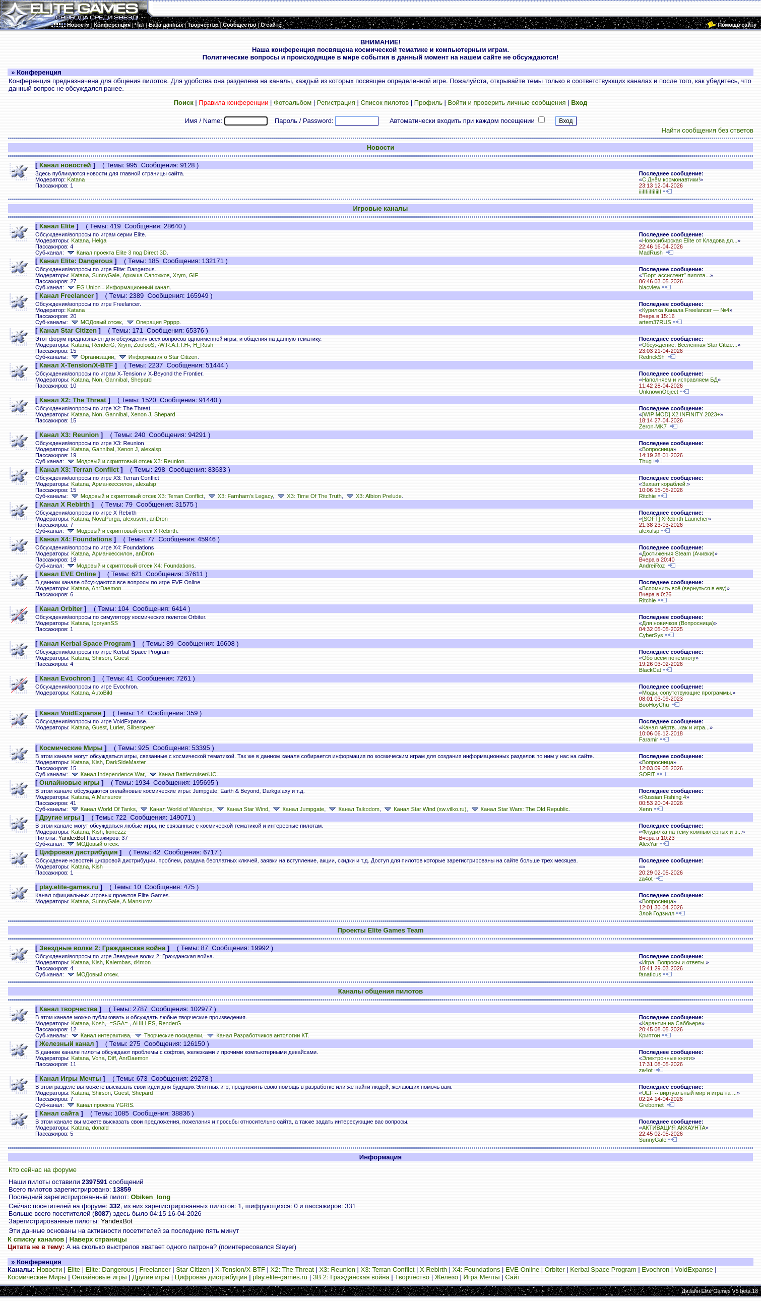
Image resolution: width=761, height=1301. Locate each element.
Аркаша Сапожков (145, 275)
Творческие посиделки (167, 1035)
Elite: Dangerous (110, 1269)
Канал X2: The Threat (72, 400)
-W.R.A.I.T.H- (174, 345)
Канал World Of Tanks (103, 809)
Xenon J (141, 414)
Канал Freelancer (66, 295)
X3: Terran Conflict (388, 1269)
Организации (92, 357)
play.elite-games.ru (68, 887)
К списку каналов (36, 1239)
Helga (99, 240)
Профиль (428, 102)
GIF (193, 275)
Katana (76, 179)
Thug (645, 461)
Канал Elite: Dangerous (76, 261)
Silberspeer (141, 727)
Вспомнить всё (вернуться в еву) (684, 588)
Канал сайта (59, 1113)
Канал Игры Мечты (70, 1078)
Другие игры (59, 817)
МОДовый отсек (96, 322)
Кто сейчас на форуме (43, 1169)
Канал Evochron (65, 678)
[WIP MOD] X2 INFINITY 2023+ (681, 414)
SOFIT (647, 774)
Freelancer (154, 1269)
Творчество (412, 1277)
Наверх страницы (98, 1239)
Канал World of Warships (175, 809)
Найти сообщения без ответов (707, 130)
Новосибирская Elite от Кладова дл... (689, 240)
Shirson (101, 658)
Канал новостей (65, 165)
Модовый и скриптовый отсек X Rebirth (121, 531)
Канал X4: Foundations (75, 539)
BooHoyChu (654, 705)
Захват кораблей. (664, 484)
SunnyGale (105, 275)
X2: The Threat (292, 1269)
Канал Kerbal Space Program (85, 643)
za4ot (646, 879)
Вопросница (657, 449)
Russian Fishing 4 (664, 797)
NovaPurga (105, 519)
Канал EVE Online (67, 574)
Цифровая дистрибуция (78, 852)
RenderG (103, 345)
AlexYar (648, 844)
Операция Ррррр (152, 322)
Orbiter (555, 1269)
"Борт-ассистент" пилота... (676, 275)
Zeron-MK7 (653, 426)
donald (100, 1128)
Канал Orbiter (61, 608)
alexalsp (151, 449)
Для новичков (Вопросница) (678, 623)
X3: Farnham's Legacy (240, 496)
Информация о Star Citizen (157, 357)
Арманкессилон (112, 484)
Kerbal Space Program (603, 1269)
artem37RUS (655, 322)
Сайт (512, 1277)
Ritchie (647, 496)
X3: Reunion (337, 1269)
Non (97, 380)
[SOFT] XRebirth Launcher (675, 519)
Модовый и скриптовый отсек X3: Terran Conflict (137, 496)
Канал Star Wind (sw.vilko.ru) (424, 809)
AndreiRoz (652, 566)
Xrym (179, 275)
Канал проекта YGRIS (99, 1105)
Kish (97, 762)
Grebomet (651, 1105)
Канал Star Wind (241, 809)
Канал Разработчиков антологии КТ (256, 1035)
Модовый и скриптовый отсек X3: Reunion (125, 461)
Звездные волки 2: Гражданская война (102, 948)
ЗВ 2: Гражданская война (351, 1277)
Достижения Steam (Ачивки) (678, 553)
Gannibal (116, 380)
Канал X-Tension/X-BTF (76, 365)
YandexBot (71, 838)
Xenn (645, 809)
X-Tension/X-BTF (240, 1269)
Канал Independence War (107, 774)
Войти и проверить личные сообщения (507, 102)
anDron (159, 519)
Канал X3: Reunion (69, 435)
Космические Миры (71, 748)
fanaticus (650, 974)
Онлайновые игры (69, 782)
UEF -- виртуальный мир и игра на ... (689, 1093)
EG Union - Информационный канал (118, 287)
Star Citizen (193, 1269)
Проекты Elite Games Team (380, 930)
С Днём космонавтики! (671, 179)
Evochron (655, 1269)
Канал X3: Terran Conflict (79, 469)
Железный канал (66, 1043)
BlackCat (650, 670)
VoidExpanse (694, 1269)
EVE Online (522, 1269)
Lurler (117, 727)
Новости (381, 147)
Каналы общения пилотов (380, 991)
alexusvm (135, 519)
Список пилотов (384, 102)
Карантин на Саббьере (672, 1023)
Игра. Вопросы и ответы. (674, 962)
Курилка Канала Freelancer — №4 (685, 310)
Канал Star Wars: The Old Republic (519, 809)
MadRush (651, 253)
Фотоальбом (292, 102)
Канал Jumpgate (297, 809)
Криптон (649, 1035)
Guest (121, 658)
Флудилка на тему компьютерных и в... (692, 832)
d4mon (142, 962)
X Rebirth (433, 1269)
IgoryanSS (105, 623)
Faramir (648, 739)
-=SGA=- (119, 1023)
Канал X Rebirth (64, 504)
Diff (112, 1058)
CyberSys (651, 635)
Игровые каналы (380, 208)
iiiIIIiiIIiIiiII (650, 192)
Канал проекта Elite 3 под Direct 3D (116, 253)
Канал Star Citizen (68, 330)
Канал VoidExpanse (70, 713)
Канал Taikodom (353, 809)
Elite (74, 1269)
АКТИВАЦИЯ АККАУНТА (674, 1128)
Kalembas (118, 962)
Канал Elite (57, 226)
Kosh (98, 1023)
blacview (649, 287)
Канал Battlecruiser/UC (182, 774)
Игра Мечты (482, 1277)
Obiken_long (150, 1197)
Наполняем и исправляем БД (680, 380)
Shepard (141, 380)
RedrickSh (652, 357)
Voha (98, 1058)
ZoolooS (144, 345)
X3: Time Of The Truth (308, 496)
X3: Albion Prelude (373, 496)
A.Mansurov (106, 797)
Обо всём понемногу (668, 658)
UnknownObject (658, 392)
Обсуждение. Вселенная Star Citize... (689, 345)
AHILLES (144, 1023)
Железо (446, 1277)
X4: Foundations (476, 1269)
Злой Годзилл (656, 913)
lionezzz (116, 832)
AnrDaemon (106, 588)
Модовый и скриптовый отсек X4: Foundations (130, 566)
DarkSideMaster (126, 762)
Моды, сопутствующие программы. (687, 693)
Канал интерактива (100, 1035)
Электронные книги (667, 1058)
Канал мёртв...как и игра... (676, 727)
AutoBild (102, 693)
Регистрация (336, 102)
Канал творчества (68, 1009)
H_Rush (203, 345)
